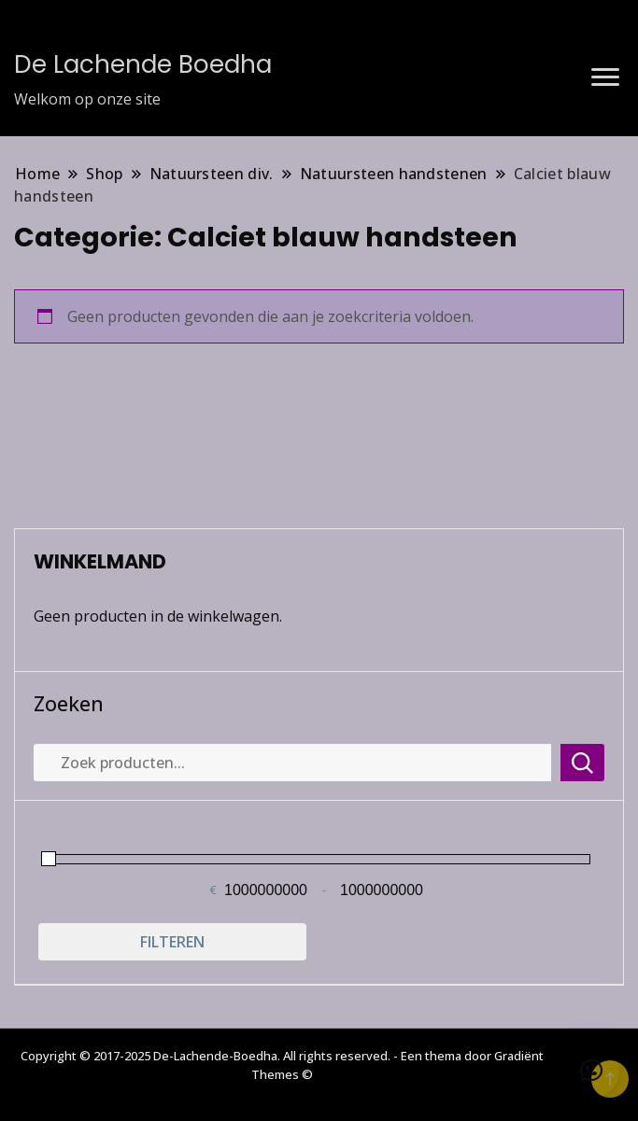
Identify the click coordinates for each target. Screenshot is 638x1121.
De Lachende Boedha (143, 64)
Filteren (172, 942)
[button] (591, 1071)
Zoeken (69, 704)
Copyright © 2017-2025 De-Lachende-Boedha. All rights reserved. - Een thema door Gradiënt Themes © (282, 1065)
